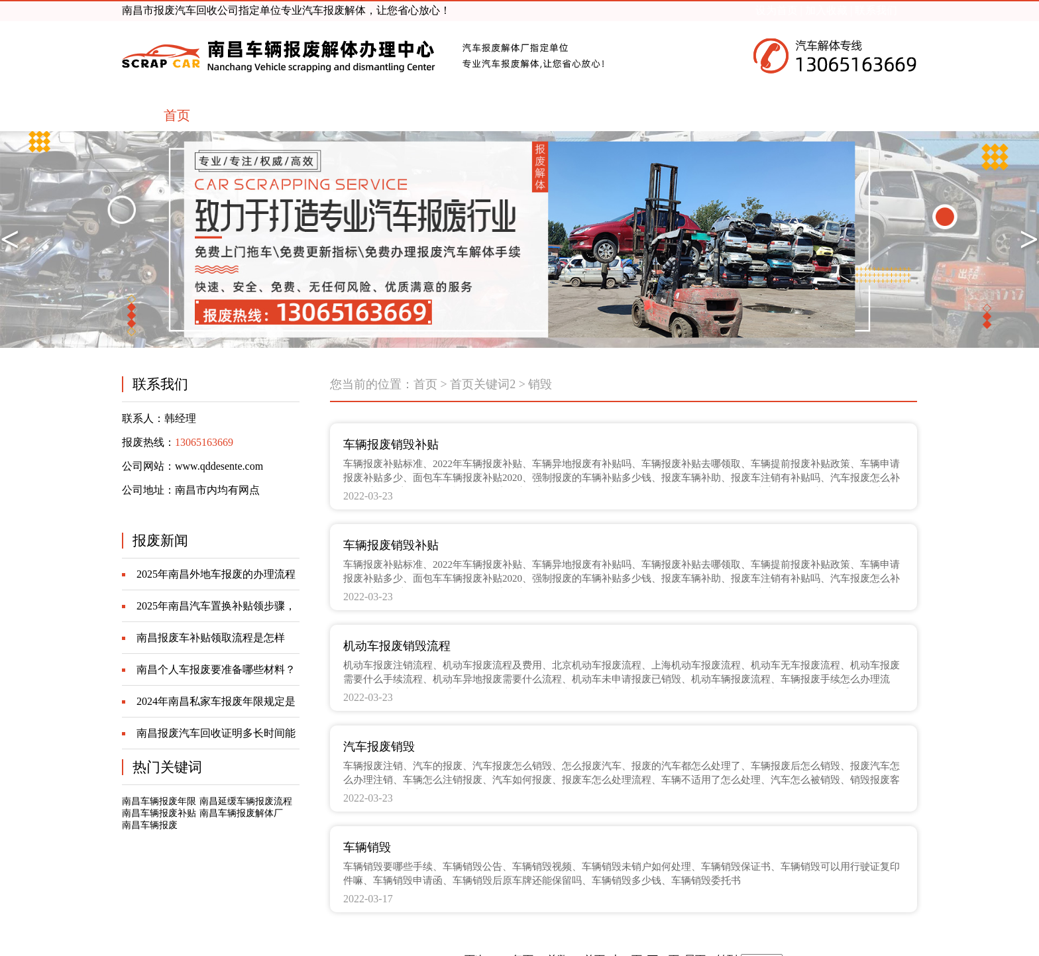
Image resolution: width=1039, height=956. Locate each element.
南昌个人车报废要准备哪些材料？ (216, 669)
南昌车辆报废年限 (159, 801)
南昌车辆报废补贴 (159, 813)
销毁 (540, 384)
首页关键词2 (483, 384)
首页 (425, 384)
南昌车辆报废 (150, 825)
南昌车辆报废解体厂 (241, 813)
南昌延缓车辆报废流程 (245, 801)
